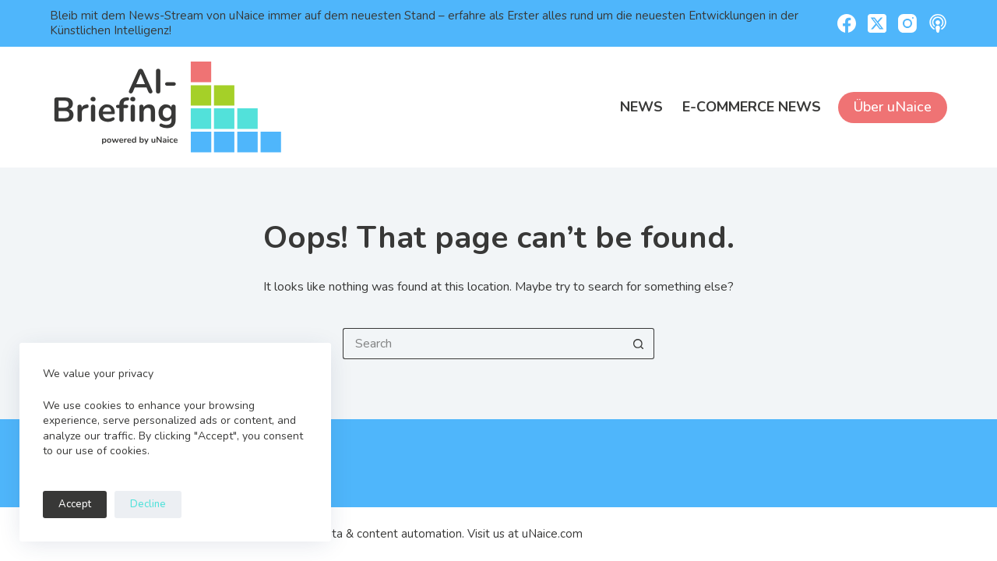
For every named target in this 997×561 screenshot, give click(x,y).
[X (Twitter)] (877, 23)
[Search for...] (483, 343)
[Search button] (638, 343)
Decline (148, 504)
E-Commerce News (751, 106)
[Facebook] (846, 23)
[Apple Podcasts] (937, 23)
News (641, 106)
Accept (74, 504)
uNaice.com (552, 534)
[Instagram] (907, 23)
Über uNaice (893, 106)
